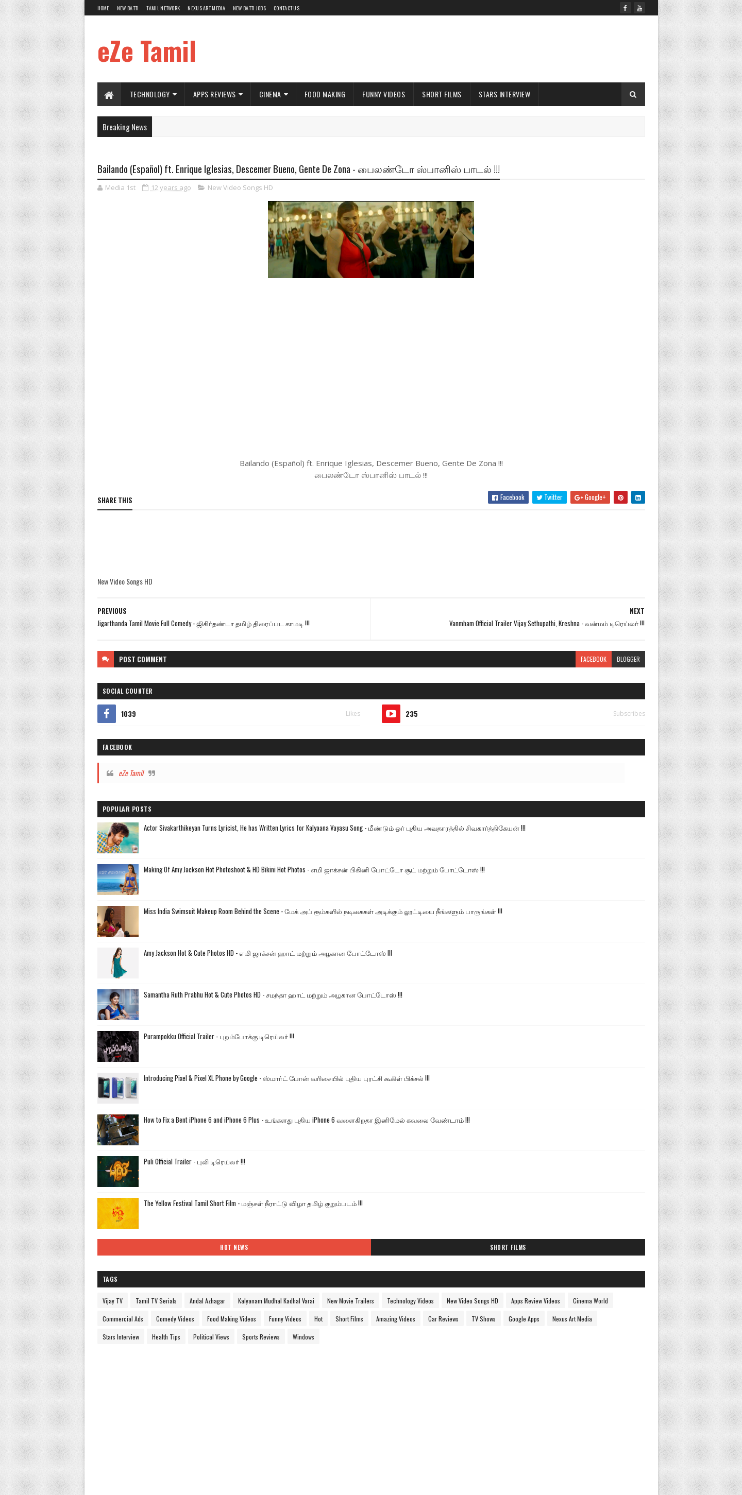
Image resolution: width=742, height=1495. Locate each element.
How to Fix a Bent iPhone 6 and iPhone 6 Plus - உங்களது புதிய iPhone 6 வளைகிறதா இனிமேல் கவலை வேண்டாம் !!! (585, 636)
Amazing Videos (567, 899)
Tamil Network (163, 8)
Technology (150, 94)
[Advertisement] (457, 49)
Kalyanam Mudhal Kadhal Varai (524, 826)
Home (103, 8)
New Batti (128, 8)
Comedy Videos (505, 881)
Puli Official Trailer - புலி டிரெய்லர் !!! (578, 668)
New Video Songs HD (240, 208)
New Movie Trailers (598, 826)
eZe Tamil (146, 50)
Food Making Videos (561, 881)
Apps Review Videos (510, 862)
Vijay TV (496, 808)
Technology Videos (509, 844)
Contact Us (286, 8)
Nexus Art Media (206, 8)
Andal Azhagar (591, 808)
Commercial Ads (616, 862)
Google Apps (538, 917)
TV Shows (498, 917)
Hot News (521, 755)
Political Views (595, 935)
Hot (490, 899)
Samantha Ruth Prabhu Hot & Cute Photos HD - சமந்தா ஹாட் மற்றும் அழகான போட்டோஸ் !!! (585, 509)
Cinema (270, 94)
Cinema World (565, 862)
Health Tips (549, 935)
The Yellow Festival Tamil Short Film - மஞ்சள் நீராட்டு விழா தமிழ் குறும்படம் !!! (585, 721)
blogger (445, 684)
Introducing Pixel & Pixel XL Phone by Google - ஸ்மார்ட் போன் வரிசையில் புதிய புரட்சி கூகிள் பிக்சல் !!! (586, 593)
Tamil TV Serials (539, 808)
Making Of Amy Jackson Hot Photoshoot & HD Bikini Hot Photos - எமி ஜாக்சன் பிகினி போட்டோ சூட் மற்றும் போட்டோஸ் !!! (585, 369)
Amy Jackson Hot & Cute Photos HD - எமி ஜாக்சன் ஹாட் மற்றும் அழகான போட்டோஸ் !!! (580, 466)
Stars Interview (505, 94)
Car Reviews (615, 899)
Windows (547, 953)
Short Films (442, 94)
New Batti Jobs (249, 8)
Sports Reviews (505, 953)
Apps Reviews (214, 94)
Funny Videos (383, 94)
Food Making (325, 94)
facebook (411, 684)
